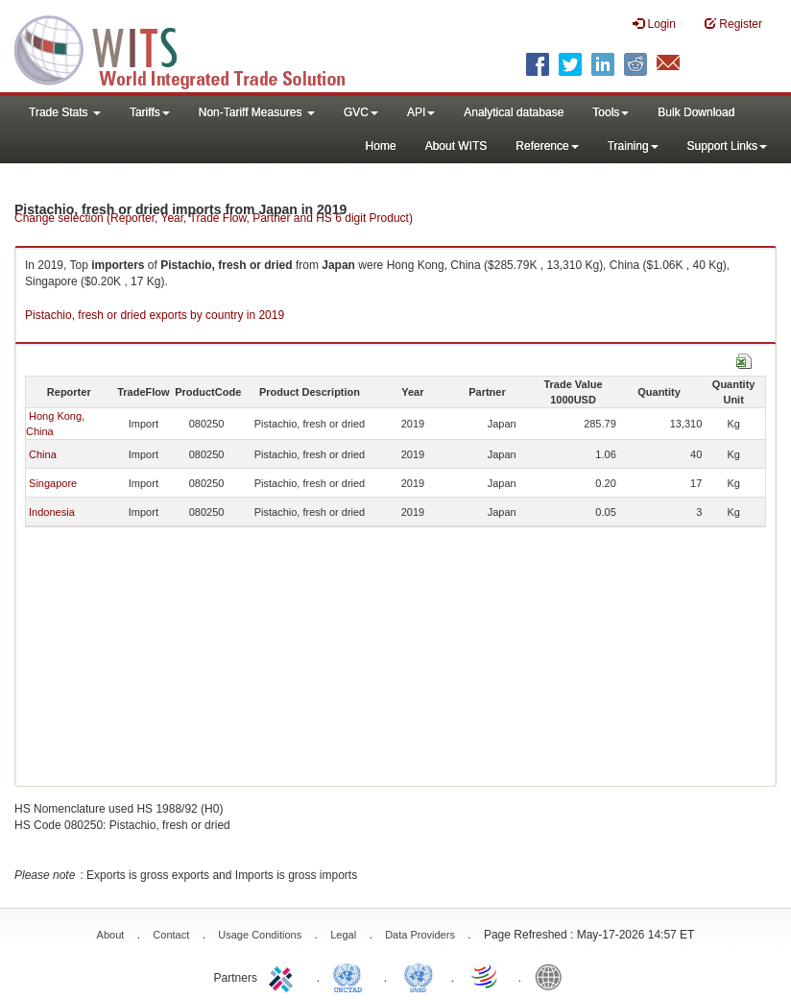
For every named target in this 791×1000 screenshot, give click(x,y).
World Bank (553, 976)
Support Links (727, 146)
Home (381, 146)
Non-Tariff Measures (257, 112)
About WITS (456, 146)
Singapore (53, 483)
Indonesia (52, 512)
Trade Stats (65, 112)
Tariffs (150, 112)
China (43, 454)
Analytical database (513, 112)
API (421, 112)
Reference (546, 146)
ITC (284, 976)
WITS (192, 48)
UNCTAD (351, 976)
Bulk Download (696, 112)
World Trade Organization (486, 976)
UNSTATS (418, 976)
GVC (361, 112)
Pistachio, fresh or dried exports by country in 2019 (154, 315)
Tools (610, 112)
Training (633, 146)
